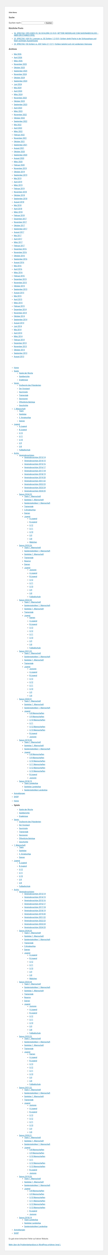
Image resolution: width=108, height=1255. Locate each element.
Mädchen (33, 542)
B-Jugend (23, 430)
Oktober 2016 (19, 256)
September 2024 (20, 81)
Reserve (27, 561)
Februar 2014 (19, 340)
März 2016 (18, 273)
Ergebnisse (23, 380)
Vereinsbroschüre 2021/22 (35, 481)
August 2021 (19, 148)
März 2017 (18, 242)
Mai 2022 (17, 125)
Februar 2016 (19, 276)
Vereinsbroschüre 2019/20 (35, 477)
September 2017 (20, 229)
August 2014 (19, 323)
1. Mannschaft (20, 409)
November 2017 (20, 222)
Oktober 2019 (19, 172)
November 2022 (20, 115)
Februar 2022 (19, 135)
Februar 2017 (19, 246)
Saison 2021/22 (25, 651)
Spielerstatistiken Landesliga (35, 790)
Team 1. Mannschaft (32, 496)
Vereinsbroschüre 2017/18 (35, 471)
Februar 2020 (19, 165)
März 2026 (18, 61)
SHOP (16, 797)
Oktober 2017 (19, 225)
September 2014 (20, 320)
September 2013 (20, 353)
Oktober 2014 (19, 316)
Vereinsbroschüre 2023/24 (35, 488)
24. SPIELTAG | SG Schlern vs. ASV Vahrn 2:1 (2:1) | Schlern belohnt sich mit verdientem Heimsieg (53, 44)
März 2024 (18, 94)
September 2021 (20, 145)
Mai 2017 (17, 236)
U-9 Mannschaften (36, 717)
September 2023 (20, 105)
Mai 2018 (17, 205)
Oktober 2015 (19, 286)
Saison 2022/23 (25, 600)
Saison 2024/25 (25, 494)
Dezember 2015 (20, 279)
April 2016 (18, 269)
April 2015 (18, 299)
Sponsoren (23, 399)
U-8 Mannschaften (36, 713)
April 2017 (18, 239)
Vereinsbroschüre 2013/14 (35, 457)
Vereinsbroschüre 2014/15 (35, 461)
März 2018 (18, 212)
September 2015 (20, 289)
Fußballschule (24, 450)
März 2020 (18, 162)
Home (16, 368)
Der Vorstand (24, 389)
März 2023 (18, 111)
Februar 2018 (19, 215)
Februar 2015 (19, 306)
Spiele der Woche (26, 373)
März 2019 (18, 185)
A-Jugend (23, 426)
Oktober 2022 (19, 118)
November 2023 (20, 98)
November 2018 (20, 192)
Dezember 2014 (20, 309)
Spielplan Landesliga (32, 787)
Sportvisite (23, 392)
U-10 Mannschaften (37, 720)
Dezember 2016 (20, 249)
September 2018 (20, 199)
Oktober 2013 (19, 350)
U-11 (21, 436)
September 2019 (20, 175)
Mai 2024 (17, 88)
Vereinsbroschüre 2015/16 (35, 464)
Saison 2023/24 (25, 545)
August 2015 (19, 293)
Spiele (16, 371)
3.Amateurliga (30, 510)
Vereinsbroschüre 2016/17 (35, 467)
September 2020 (20, 155)
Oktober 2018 (19, 195)
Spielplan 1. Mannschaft (34, 500)
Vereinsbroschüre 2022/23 (35, 484)
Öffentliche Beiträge (27, 402)
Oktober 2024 (19, 78)
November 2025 (20, 64)
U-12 (21, 433)
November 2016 (20, 252)
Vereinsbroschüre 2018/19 (35, 474)
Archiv (16, 453)
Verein (16, 383)
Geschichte (23, 405)
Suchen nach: (15, 23)
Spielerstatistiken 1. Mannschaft (37, 503)
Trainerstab (23, 395)
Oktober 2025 (19, 68)
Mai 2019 (17, 178)
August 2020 (19, 158)
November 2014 (20, 313)
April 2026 (18, 57)
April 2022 (18, 128)
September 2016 (20, 259)
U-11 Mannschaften (37, 764)
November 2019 (20, 168)
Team (21, 411)
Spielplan (23, 414)
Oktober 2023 (19, 101)
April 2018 (18, 209)
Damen (22, 421)
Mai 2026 (17, 54)
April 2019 (18, 182)
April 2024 (18, 91)
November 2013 (20, 346)
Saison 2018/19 (25, 781)
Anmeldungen (19, 793)
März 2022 (18, 131)
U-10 (21, 440)
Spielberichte (24, 376)
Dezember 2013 (20, 343)
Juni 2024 (18, 84)
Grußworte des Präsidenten (30, 385)
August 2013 (19, 357)
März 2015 (18, 303)
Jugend (17, 424)
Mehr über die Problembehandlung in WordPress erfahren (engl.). (35, 1245)
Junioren (32, 570)
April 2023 (18, 108)
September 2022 (20, 121)
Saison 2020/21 (25, 699)
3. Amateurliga (25, 418)
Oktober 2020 (19, 152)
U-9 (20, 443)
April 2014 (18, 333)
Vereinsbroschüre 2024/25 (35, 491)
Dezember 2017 (20, 219)
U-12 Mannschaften (37, 727)
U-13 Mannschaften (37, 730)
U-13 (31, 628)
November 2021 (20, 138)
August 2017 (19, 232)
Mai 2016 (17, 266)
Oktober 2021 (19, 141)
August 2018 (19, 202)
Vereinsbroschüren (26, 455)
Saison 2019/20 (25, 740)
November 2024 (20, 74)
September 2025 (20, 71)
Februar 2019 (19, 189)
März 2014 (18, 336)
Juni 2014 (18, 326)
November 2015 (20, 283)
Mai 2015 (17, 296)
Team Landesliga (31, 783)
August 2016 (19, 262)
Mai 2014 (17, 330)
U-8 (20, 446)
